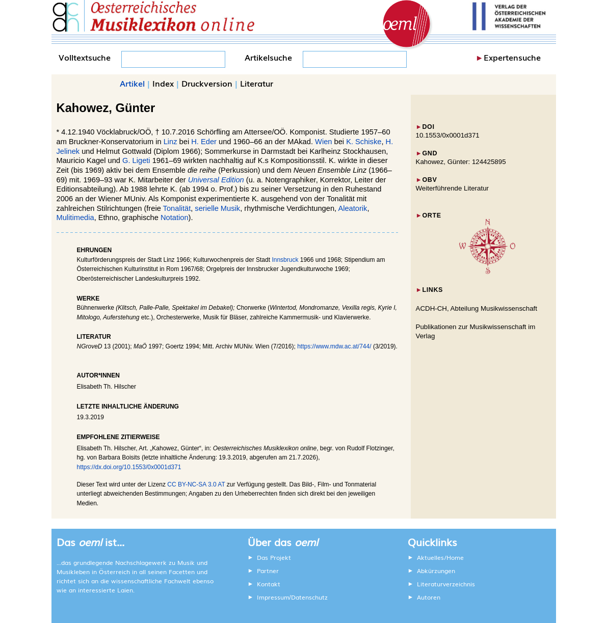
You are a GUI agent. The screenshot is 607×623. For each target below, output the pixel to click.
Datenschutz (309, 597)
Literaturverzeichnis (446, 583)
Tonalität (177, 208)
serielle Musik (217, 208)
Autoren (428, 597)
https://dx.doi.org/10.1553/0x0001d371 (129, 467)
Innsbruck (285, 259)
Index (163, 83)
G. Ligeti (136, 160)
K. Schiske (363, 142)
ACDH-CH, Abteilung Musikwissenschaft (477, 308)
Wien (323, 142)
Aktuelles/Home (440, 557)
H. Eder (204, 142)
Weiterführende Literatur (452, 188)
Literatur (256, 83)
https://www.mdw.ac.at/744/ (334, 346)
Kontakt (268, 583)
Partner (268, 570)
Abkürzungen (436, 570)
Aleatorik (352, 208)
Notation (175, 217)
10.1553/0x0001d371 (448, 135)
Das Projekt (274, 557)
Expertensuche (512, 57)
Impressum (273, 597)
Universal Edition (216, 180)
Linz (170, 142)
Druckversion (206, 83)
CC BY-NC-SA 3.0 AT (196, 484)
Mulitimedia (75, 217)
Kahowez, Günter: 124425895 (461, 162)
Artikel (132, 83)
